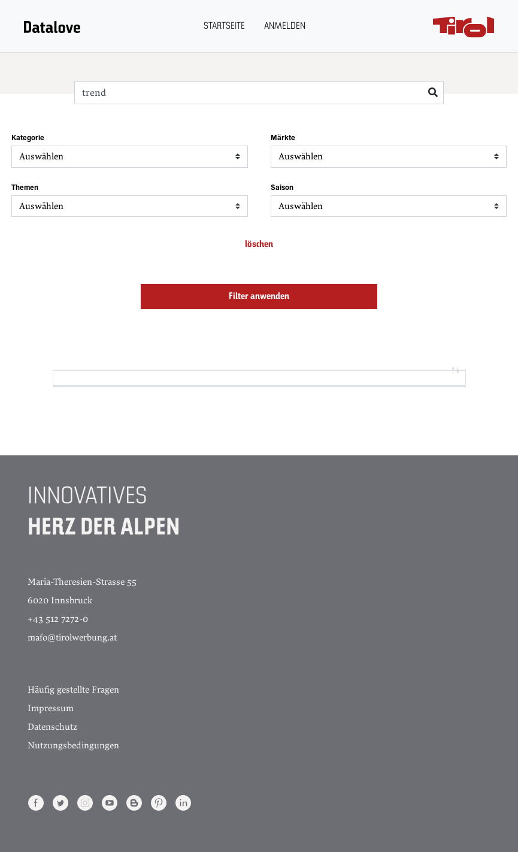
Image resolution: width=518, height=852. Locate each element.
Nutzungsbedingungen (73, 745)
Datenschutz (52, 726)
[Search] (259, 92)
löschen (259, 244)
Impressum (51, 708)
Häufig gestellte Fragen (73, 689)
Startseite (224, 26)
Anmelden (284, 26)
